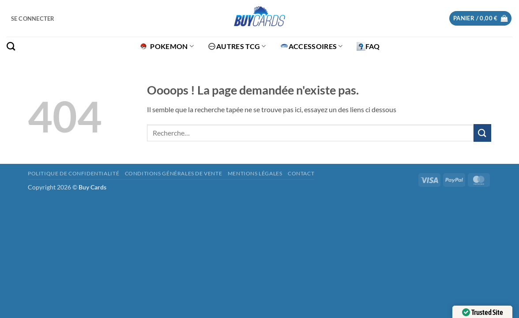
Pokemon (166, 46)
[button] (33, 18)
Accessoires (311, 46)
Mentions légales (255, 173)
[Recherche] (11, 46)
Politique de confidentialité (73, 173)
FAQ (368, 46)
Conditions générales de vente (173, 173)
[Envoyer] (482, 132)
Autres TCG (236, 46)
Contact (301, 173)
